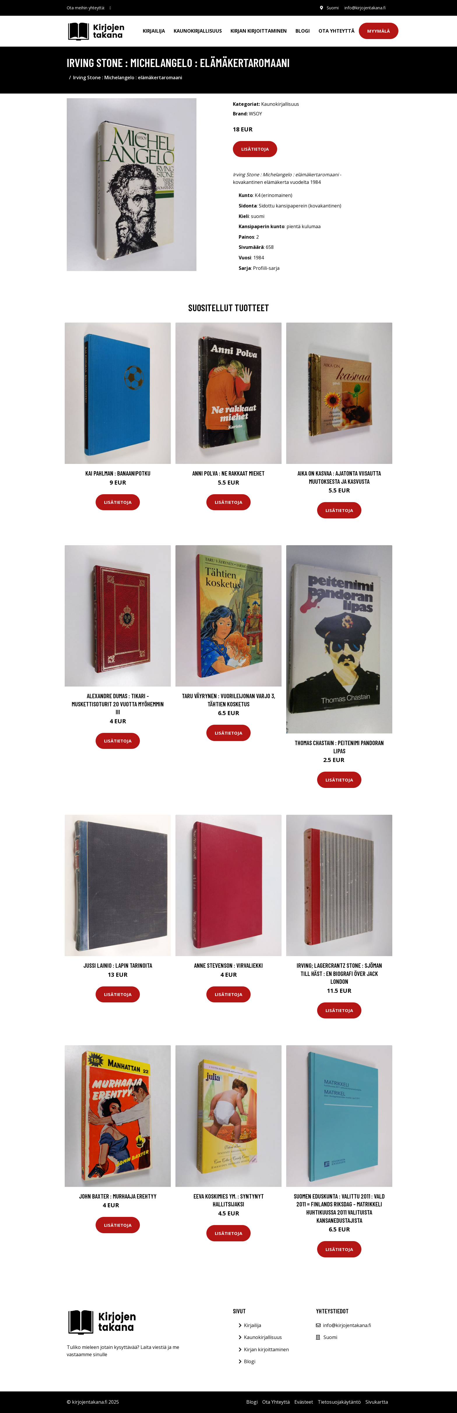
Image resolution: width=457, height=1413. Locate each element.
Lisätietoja (255, 149)
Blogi (303, 31)
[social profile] (110, 7)
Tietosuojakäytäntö (339, 1402)
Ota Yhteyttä (336, 31)
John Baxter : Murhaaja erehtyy (118, 1196)
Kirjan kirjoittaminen (259, 31)
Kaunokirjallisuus (198, 31)
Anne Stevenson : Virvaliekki (228, 965)
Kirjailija (154, 31)
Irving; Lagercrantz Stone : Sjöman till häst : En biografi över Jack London (339, 973)
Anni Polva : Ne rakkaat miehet (228, 473)
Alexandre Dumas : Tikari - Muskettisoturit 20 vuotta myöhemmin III (118, 703)
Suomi (333, 7)
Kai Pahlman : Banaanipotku (117, 473)
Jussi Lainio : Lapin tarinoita (117, 965)
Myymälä (378, 31)
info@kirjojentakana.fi (365, 7)
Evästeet (303, 1402)
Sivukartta (376, 1402)
